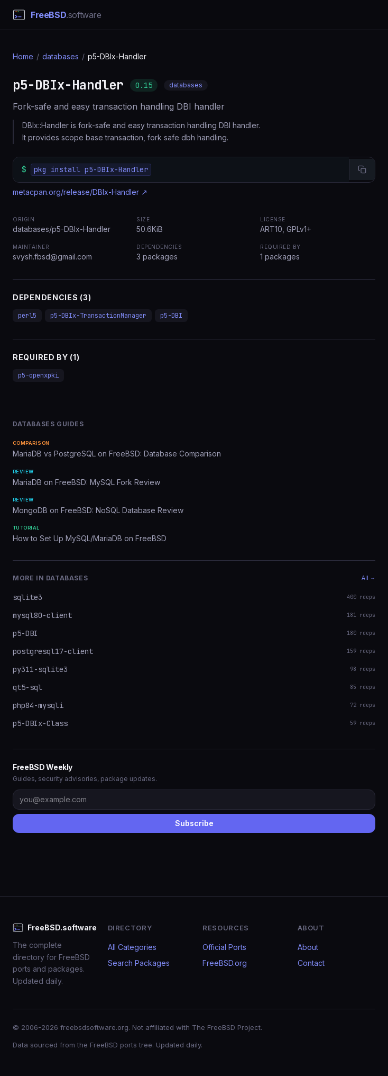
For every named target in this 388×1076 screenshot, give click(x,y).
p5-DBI (171, 315)
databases (60, 56)
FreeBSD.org (224, 962)
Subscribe (194, 823)
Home (23, 56)
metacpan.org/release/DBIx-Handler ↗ (80, 191)
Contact (311, 962)
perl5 (27, 315)
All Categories (132, 947)
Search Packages (139, 962)
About (308, 947)
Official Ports (224, 947)
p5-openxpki (38, 375)
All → (368, 578)
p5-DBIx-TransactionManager (98, 315)
